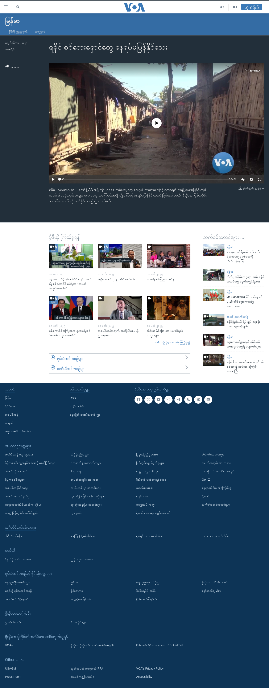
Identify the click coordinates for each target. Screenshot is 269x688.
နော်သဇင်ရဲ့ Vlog (211, 590)
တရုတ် (9, 423)
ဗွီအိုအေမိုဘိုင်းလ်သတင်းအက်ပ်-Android (159, 645)
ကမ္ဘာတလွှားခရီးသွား (148, 471)
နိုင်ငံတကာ (11, 406)
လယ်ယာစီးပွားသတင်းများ (85, 488)
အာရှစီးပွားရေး (144, 488)
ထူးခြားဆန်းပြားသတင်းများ (86, 504)
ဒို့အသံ (205, 496)
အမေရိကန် (11, 414)
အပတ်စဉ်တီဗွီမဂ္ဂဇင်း (17, 599)
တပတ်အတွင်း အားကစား (85, 479)
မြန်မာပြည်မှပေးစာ (147, 454)
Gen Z (206, 479)
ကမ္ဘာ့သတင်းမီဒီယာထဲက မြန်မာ (23, 504)
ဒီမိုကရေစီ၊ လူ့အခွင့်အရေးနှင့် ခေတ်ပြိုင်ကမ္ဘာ (30, 462)
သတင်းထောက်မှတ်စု (237, 316)
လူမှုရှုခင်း (76, 513)
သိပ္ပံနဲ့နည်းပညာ (80, 454)
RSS (73, 398)
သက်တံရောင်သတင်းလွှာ (216, 504)
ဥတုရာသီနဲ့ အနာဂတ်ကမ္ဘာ (86, 462)
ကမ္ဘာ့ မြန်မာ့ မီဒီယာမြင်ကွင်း (21, 513)
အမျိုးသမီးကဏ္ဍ (145, 504)
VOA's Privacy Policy (150, 668)
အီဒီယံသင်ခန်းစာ (14, 536)
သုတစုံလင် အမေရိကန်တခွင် (218, 471)
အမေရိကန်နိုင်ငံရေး (16, 488)
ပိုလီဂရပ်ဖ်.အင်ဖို (146, 590)
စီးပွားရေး (76, 471)
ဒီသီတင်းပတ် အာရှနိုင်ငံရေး (151, 479)
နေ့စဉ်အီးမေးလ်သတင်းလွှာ (85, 414)
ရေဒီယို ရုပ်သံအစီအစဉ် (18, 590)
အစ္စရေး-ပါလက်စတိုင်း (18, 431)
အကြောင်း (40, 31)
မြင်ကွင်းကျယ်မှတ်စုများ (150, 462)
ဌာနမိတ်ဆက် (13, 622)
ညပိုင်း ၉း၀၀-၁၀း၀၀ (83, 559)
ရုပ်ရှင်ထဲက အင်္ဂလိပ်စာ (149, 536)
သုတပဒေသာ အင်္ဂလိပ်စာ (216, 536)
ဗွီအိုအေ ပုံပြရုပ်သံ (146, 599)
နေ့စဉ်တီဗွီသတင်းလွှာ (17, 582)
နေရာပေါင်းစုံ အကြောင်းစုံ (216, 488)
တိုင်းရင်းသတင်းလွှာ (213, 454)
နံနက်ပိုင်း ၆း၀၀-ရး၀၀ (18, 559)
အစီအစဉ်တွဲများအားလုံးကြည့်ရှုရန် (172, 342)
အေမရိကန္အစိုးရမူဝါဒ (82, 677)
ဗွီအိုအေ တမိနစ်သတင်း (215, 582)
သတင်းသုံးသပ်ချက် (16, 471)
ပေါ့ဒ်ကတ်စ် (77, 406)
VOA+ (9, 645)
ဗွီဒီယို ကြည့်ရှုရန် (18, 31)
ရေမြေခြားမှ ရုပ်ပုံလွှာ (148, 582)
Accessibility (144, 677)
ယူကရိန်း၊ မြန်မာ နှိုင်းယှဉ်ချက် (88, 496)
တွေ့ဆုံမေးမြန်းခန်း (81, 599)
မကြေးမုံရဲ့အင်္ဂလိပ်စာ (83, 536)
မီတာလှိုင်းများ (79, 622)
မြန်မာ (230, 246)
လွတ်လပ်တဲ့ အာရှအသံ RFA (87, 668)
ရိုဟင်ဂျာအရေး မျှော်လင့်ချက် (153, 513)
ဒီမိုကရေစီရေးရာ (15, 479)
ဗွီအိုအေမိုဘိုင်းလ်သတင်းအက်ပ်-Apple (92, 645)
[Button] (12, 67)
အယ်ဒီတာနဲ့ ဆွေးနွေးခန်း (19, 454)
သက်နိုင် (10, 49)
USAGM (10, 668)
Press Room (13, 677)
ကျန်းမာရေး (143, 496)
